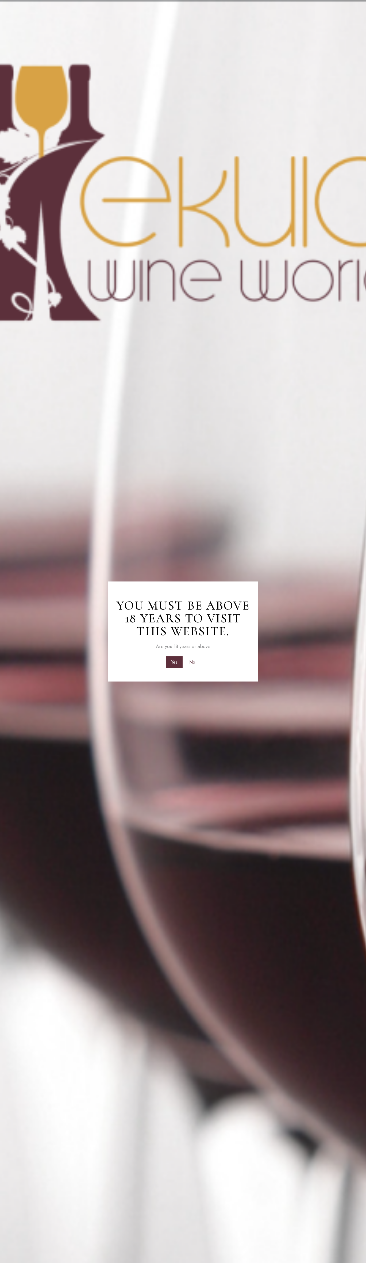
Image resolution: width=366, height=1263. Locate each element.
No (192, 662)
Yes (173, 662)
